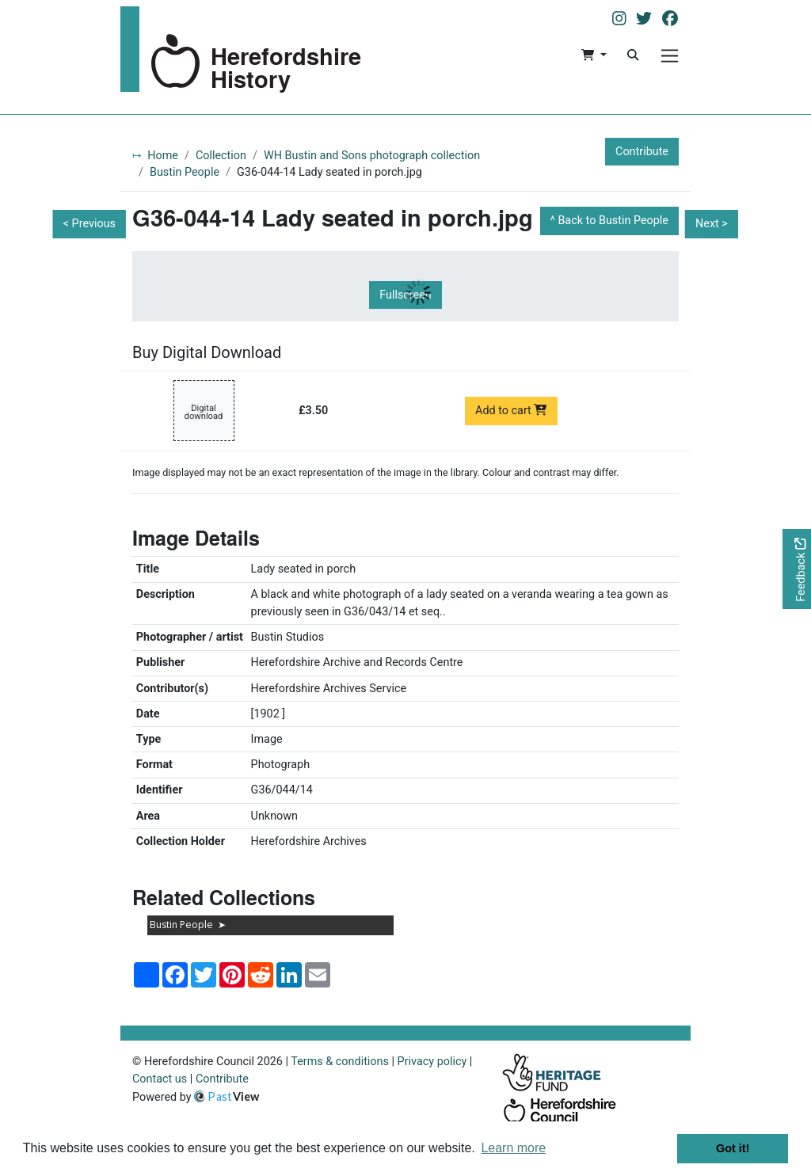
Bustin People (184, 172)
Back (613, 220)
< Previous (89, 223)
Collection (221, 155)
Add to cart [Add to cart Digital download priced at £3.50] (511, 410)
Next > (711, 223)
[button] (593, 55)
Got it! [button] (732, 1148)
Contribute (641, 151)
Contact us (159, 1079)
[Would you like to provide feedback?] (796, 569)
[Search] (633, 55)
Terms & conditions (340, 1061)
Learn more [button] (513, 1148)
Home (162, 155)
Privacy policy (432, 1061)
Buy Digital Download (206, 352)
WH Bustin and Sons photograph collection (372, 155)
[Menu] (670, 55)
